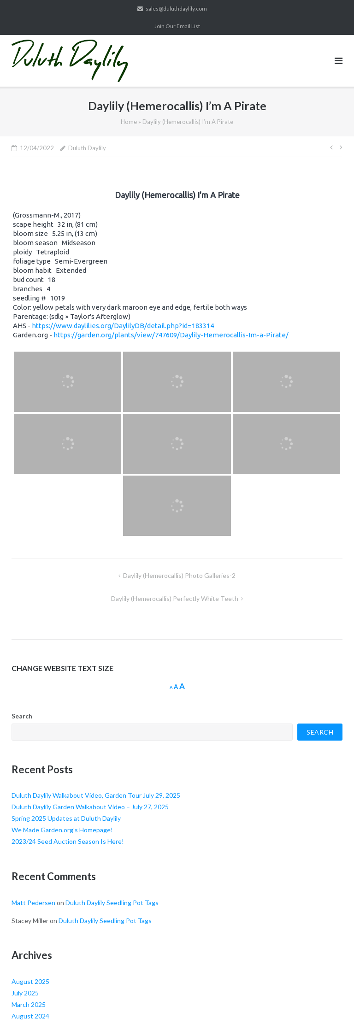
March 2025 (29, 1004)
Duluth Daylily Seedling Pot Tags (112, 902)
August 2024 (30, 1016)
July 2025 (25, 993)
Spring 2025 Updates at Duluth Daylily (66, 818)
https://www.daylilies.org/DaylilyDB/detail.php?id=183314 (123, 326)
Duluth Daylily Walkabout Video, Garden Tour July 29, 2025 (96, 795)
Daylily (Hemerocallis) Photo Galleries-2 (179, 575)
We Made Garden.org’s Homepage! (62, 830)
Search (22, 716)
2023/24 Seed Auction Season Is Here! (68, 841)
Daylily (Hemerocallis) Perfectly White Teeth (174, 598)
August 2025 (30, 981)
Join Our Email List (177, 26)
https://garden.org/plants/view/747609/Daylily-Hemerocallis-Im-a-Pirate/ (171, 335)
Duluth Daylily (87, 148)
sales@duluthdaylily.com (176, 8)
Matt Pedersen (33, 902)
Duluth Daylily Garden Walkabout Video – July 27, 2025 (90, 807)
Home (129, 121)
